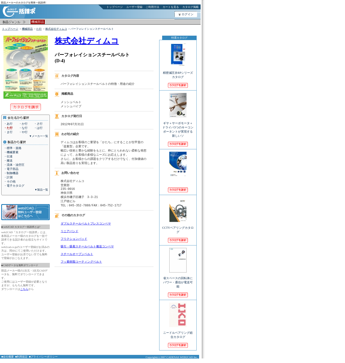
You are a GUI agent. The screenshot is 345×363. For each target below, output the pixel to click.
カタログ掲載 (190, 6)
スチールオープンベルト (77, 263)
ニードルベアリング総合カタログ (178, 331)
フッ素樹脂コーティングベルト (81, 271)
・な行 (23, 128)
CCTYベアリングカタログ (178, 226)
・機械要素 (11, 152)
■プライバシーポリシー (43, 356)
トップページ (114, 6)
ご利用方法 (152, 6)
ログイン (187, 14)
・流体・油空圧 (14, 164)
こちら (24, 288)
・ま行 (8, 132)
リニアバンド (69, 237)
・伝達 (8, 156)
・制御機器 (11, 173)
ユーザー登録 (134, 6)
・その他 (10, 181)
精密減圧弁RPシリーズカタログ (178, 71)
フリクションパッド (74, 245)
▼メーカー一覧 (38, 136)
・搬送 (8, 160)
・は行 (38, 128)
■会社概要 (7, 356)
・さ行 (38, 123)
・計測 (8, 177)
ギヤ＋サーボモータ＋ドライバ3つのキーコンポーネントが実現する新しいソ (177, 126)
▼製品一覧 (41, 189)
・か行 (23, 123)
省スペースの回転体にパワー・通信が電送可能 (178, 279)
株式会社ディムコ (56, 28)
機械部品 (27, 28)
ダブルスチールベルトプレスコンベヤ (86, 228)
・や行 (23, 132)
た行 (39, 28)
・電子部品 (11, 169)
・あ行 (8, 123)
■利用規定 (21, 356)
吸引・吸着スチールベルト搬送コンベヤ (87, 254)
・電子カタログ (14, 185)
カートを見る (171, 6)
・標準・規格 (12, 148)
